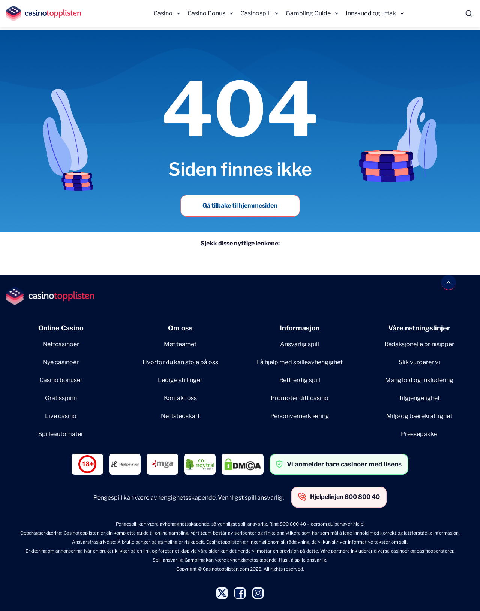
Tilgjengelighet (419, 398)
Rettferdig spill (299, 380)
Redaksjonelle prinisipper (419, 344)
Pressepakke (419, 434)
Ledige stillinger (180, 380)
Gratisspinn (61, 398)
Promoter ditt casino (299, 398)
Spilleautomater (60, 434)
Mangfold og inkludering (419, 380)
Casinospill (255, 13)
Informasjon (300, 328)
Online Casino (61, 328)
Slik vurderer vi (419, 362)
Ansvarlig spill (299, 344)
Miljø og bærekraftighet (419, 416)
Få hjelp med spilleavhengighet (300, 362)
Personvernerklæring (299, 416)
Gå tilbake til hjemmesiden (240, 205)
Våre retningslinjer (419, 328)
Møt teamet (180, 344)
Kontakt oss (180, 398)
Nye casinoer (61, 362)
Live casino (60, 416)
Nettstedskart (180, 416)
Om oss (180, 328)
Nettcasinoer (61, 344)
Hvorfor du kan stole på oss (180, 362)
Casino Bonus (206, 13)
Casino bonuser (60, 380)
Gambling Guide (308, 13)
